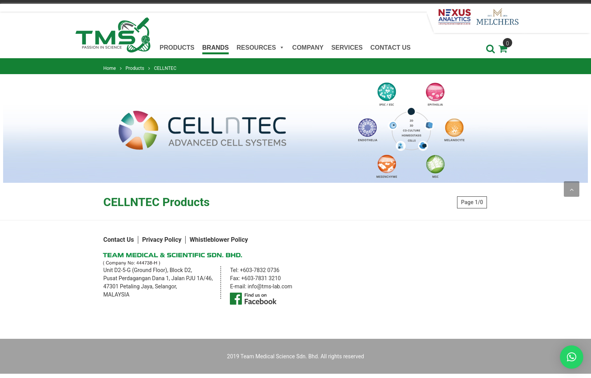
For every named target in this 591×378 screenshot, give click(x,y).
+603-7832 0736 (260, 270)
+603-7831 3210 (261, 278)
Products (177, 47)
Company (308, 47)
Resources (260, 46)
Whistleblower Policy (218, 239)
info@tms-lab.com (270, 286)
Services (347, 47)
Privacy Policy (161, 239)
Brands (215, 47)
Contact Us (390, 47)
